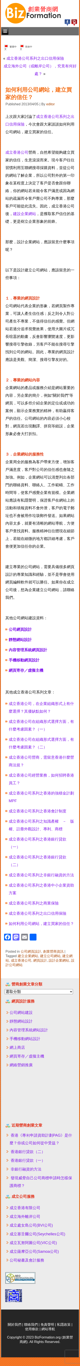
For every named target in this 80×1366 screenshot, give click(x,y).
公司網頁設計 (31, 951)
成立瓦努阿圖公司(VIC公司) (33, 1243)
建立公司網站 (50, 956)
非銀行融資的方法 (26, 1169)
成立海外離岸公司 (25, 1216)
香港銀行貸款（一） (28, 1160)
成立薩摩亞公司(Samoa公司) (34, 1251)
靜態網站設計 (21, 1021)
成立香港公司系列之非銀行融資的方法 (41, 875)
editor (50, 104)
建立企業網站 (28, 956)
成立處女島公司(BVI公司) (31, 1225)
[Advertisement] (30, 1097)
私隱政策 (64, 1324)
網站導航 (48, 1329)
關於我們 (14, 1324)
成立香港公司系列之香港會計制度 (37, 811)
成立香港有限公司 (25, 1208)
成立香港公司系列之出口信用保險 (35, 58)
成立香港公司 (16, 152)
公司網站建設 (21, 1012)
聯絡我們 (31, 1324)
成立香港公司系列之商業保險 (34, 903)
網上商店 (17, 1047)
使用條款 (32, 1329)
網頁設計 (40, 960)
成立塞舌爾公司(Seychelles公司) (37, 1234)
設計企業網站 (59, 960)
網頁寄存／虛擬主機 (27, 1056)
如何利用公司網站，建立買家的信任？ (41, 924)
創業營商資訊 (53, 951)
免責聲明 (47, 1324)
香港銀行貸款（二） (28, 1152)
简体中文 (26, 47)
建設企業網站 (24, 214)
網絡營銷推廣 (21, 1065)
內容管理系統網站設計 (29, 1030)
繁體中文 (10, 47)
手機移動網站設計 (25, 1039)
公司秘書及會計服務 (27, 1260)
